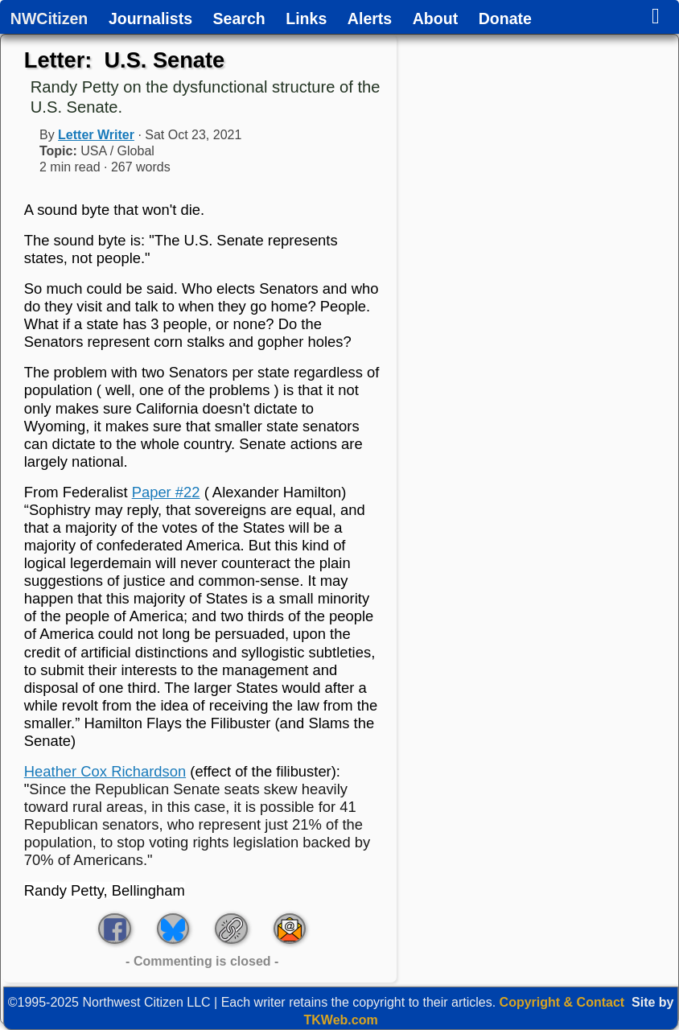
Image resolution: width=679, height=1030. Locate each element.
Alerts (370, 19)
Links (306, 19)
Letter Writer (96, 135)
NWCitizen (49, 19)
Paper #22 (166, 492)
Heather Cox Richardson (105, 771)
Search (239, 19)
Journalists (150, 19)
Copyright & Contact (562, 1002)
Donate (505, 19)
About (435, 19)
